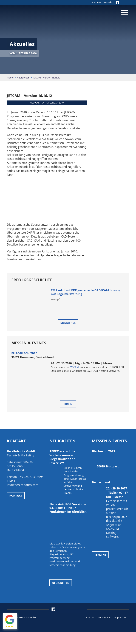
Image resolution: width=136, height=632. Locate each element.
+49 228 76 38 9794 (30, 477)
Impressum (120, 617)
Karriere (96, 2)
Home (10, 77)
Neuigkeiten (23, 77)
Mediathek (68, 323)
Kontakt (108, 2)
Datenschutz (104, 617)
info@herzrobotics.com (22, 485)
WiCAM (74, 367)
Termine (68, 404)
